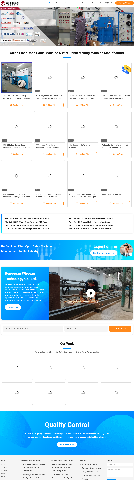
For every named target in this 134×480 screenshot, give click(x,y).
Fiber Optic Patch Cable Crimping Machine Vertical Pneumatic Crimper (28, 226)
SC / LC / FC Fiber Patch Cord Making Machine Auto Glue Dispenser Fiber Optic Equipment (28, 229)
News (3, 477)
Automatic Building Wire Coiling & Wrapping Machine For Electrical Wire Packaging (115, 147)
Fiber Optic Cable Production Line (61, 460)
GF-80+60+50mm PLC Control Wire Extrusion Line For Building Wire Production (82, 98)
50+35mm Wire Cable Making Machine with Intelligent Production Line (16, 98)
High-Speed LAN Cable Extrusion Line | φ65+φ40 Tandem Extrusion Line (34, 468)
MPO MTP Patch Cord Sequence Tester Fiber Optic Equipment (90, 229)
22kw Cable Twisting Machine (113, 194)
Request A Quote (124, 3)
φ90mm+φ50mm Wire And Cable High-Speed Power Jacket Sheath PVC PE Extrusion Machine (49, 98)
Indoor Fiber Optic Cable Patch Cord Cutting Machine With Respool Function (92, 226)
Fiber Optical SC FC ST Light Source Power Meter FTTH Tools (26, 222)
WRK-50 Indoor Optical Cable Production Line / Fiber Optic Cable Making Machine (16, 147)
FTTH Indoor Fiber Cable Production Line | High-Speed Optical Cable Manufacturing (47, 147)
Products (4, 467)
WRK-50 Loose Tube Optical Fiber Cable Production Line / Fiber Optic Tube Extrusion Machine (82, 196)
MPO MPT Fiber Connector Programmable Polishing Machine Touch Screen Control (28, 219)
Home (3, 464)
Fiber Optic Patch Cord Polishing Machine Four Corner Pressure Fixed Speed (92, 219)
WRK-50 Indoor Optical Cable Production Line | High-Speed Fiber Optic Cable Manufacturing (16, 196)
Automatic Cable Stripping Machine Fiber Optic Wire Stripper (89, 222)
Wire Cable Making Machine (30, 460)
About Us (4, 474)
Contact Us (120, 328)
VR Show (4, 471)
